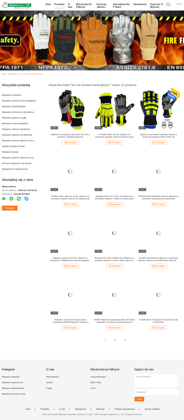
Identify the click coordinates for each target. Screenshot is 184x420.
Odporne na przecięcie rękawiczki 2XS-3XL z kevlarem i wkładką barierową (70, 135)
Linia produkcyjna (98, 377)
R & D (93, 388)
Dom (48, 4)
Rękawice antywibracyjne (14, 106)
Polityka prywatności (124, 409)
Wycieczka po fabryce (84, 5)
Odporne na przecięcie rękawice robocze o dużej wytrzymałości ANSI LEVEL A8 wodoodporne (158, 135)
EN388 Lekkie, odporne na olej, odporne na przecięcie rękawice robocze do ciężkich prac (70, 197)
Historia (49, 382)
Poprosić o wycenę (156, 5)
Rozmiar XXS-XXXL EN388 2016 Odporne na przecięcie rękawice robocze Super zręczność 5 (114, 259)
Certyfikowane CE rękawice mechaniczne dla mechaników (158, 321)
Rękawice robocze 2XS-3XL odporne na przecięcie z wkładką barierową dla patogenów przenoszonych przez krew (70, 259)
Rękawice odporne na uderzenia (17, 135)
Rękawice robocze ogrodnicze (16, 129)
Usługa (49, 388)
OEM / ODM (95, 382)
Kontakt (10, 208)
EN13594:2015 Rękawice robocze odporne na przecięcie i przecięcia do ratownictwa (158, 197)
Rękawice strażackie (11, 95)
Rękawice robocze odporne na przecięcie (19, 140)
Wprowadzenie (52, 377)
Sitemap (100, 409)
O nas (70, 5)
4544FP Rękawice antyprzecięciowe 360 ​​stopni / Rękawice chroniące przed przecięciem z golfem (114, 321)
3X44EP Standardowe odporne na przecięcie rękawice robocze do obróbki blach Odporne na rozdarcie (158, 259)
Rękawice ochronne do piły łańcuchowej (19, 112)
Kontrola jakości (102, 5)
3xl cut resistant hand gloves (30, 74)
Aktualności (140, 4)
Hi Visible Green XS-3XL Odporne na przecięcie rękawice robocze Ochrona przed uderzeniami (114, 135)
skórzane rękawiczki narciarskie (17, 163)
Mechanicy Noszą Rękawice (15, 123)
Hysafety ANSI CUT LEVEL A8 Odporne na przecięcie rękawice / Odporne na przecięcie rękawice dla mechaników (114, 197)
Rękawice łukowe (10, 152)
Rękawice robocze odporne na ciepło (19, 157)
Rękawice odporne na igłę (14, 118)
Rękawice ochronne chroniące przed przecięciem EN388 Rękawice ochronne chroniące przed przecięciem (70, 321)
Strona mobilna (152, 409)
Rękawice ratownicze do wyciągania (19, 100)
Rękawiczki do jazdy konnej (15, 169)
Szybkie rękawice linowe (13, 146)
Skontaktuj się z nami (121, 5)
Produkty (59, 4)
